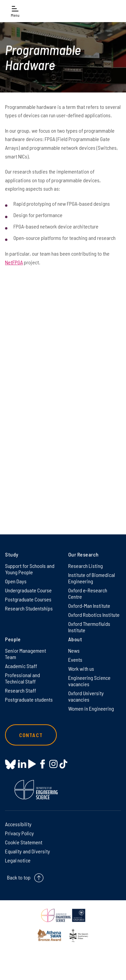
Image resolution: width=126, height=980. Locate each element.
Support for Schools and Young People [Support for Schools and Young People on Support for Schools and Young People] (29, 569)
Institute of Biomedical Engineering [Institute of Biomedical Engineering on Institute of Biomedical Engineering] (91, 578)
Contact (31, 735)
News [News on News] (74, 650)
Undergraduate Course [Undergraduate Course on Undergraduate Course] (28, 590)
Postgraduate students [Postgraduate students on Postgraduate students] (29, 699)
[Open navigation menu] (15, 11)
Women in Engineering (91, 708)
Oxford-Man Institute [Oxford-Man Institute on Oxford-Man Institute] (89, 605)
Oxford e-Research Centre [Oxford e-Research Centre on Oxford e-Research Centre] (87, 593)
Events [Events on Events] (75, 659)
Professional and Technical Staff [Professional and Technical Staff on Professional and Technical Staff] (22, 678)
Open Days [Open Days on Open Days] (16, 581)
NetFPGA (14, 262)
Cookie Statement (23, 842)
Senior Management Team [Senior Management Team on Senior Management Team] (25, 653)
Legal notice (18, 860)
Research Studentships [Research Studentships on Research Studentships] (29, 608)
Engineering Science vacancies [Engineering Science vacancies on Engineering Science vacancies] (89, 680)
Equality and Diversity (27, 851)
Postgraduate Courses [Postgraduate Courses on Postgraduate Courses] (28, 599)
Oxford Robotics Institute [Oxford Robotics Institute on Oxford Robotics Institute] (94, 614)
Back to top (19, 877)
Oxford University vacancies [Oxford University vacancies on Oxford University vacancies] (86, 696)
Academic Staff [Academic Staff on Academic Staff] (21, 666)
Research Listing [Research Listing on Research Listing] (85, 566)
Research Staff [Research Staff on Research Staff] (20, 690)
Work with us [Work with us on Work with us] (81, 668)
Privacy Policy (19, 833)
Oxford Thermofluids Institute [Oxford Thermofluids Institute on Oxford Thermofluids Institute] (89, 626)
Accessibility (18, 824)
